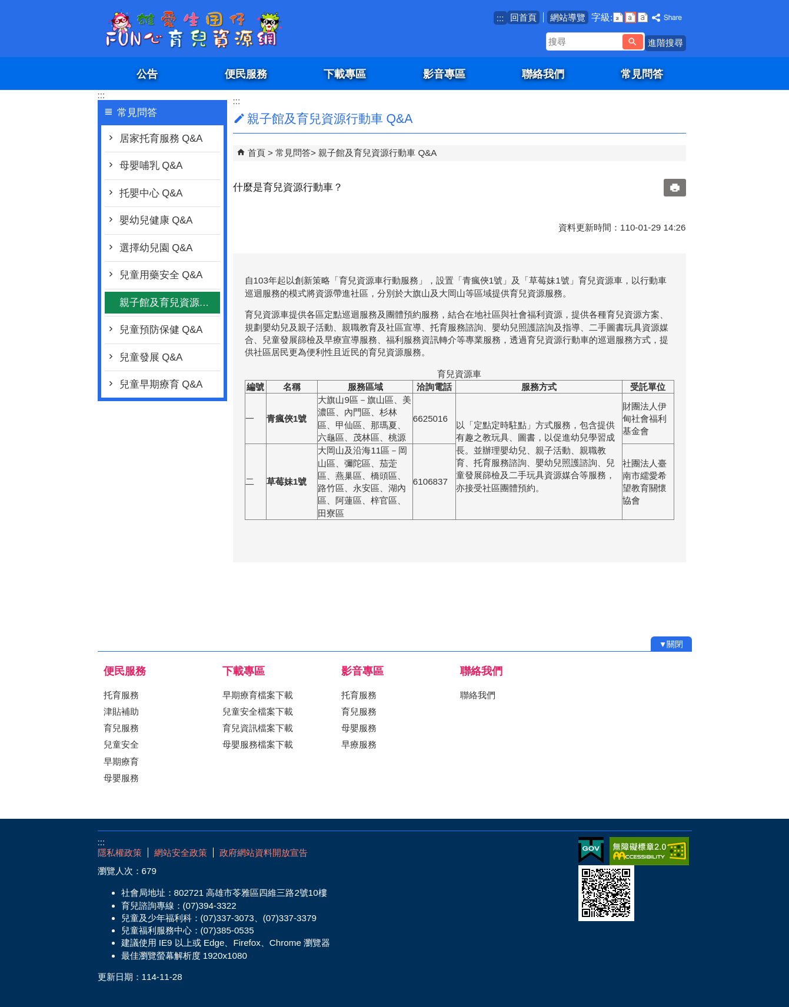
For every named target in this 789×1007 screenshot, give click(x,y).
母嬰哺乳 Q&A (151, 165)
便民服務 (246, 74)
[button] (632, 41)
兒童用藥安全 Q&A (161, 275)
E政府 (591, 850)
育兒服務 (121, 728)
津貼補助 (121, 711)
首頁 (256, 153)
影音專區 (444, 74)
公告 (147, 74)
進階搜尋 (665, 43)
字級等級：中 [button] (630, 17)
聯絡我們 (543, 74)
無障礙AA (649, 851)
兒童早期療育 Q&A (161, 384)
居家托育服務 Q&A (161, 138)
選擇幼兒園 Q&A (156, 248)
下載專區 (345, 74)
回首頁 (523, 17)
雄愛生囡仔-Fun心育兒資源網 (197, 28)
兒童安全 (121, 744)
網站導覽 (567, 17)
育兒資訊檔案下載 (257, 728)
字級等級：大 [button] (643, 17)
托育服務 (121, 695)
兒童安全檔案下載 (257, 711)
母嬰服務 (121, 778)
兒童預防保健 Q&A (161, 329)
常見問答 (642, 74)
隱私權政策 (120, 853)
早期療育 (121, 761)
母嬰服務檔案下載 (257, 744)
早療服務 (359, 744)
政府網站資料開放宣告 (263, 853)
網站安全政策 (180, 853)
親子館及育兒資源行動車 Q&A (169, 302)
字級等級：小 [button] (618, 17)
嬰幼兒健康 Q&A (156, 220)
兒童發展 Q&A (151, 357)
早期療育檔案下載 (257, 695)
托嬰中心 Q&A (151, 193)
